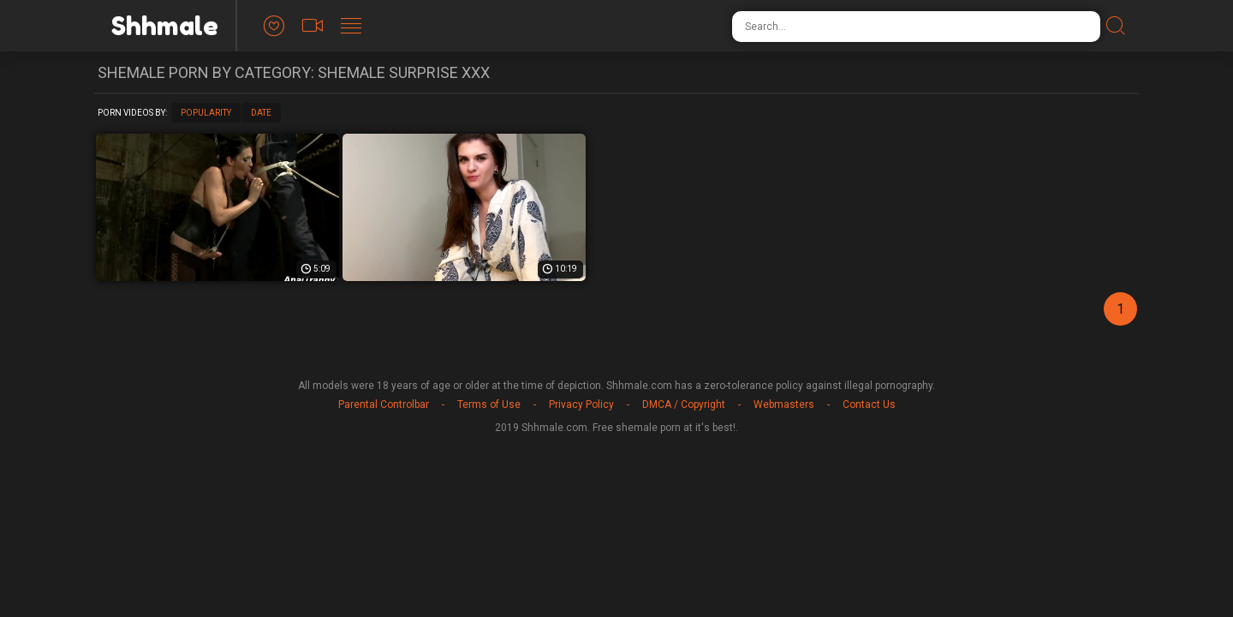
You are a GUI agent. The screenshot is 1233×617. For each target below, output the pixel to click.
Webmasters (784, 404)
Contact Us (869, 404)
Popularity (206, 112)
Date (261, 112)
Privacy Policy (581, 404)
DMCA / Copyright (683, 404)
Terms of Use (489, 404)
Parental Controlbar (383, 404)
